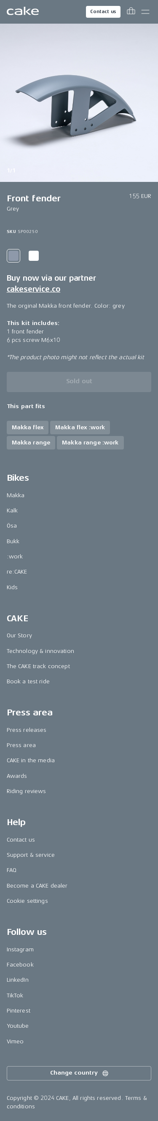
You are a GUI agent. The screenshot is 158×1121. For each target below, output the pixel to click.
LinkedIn (18, 980)
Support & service (31, 855)
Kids (12, 587)
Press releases (27, 730)
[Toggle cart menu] (131, 12)
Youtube (18, 1026)
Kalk (12, 510)
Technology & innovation (40, 651)
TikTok (15, 995)
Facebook (20, 964)
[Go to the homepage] (23, 12)
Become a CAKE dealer (37, 886)
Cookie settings (27, 901)
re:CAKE (17, 572)
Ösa (12, 526)
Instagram (20, 949)
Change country (79, 1073)
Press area (21, 745)
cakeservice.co (33, 289)
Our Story (19, 635)
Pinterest (18, 1010)
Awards (17, 776)
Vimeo (15, 1041)
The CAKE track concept (38, 666)
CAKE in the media (31, 760)
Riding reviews (26, 791)
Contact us (103, 11)
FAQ (11, 870)
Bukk (13, 541)
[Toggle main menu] (145, 12)
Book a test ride (28, 681)
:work (15, 556)
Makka (16, 495)
